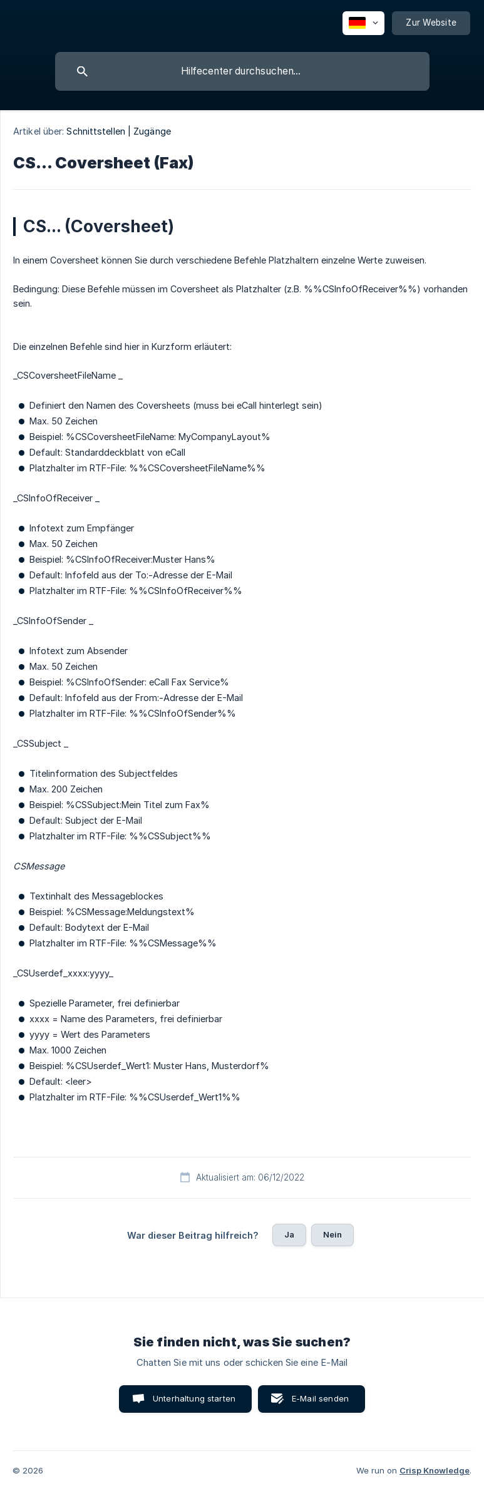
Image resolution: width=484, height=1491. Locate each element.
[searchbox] (242, 71)
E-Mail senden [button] (320, 1398)
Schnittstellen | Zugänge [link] (118, 131)
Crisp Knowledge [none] (434, 1470)
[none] (363, 23)
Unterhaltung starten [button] (194, 1398)
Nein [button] (332, 1234)
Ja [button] (289, 1234)
